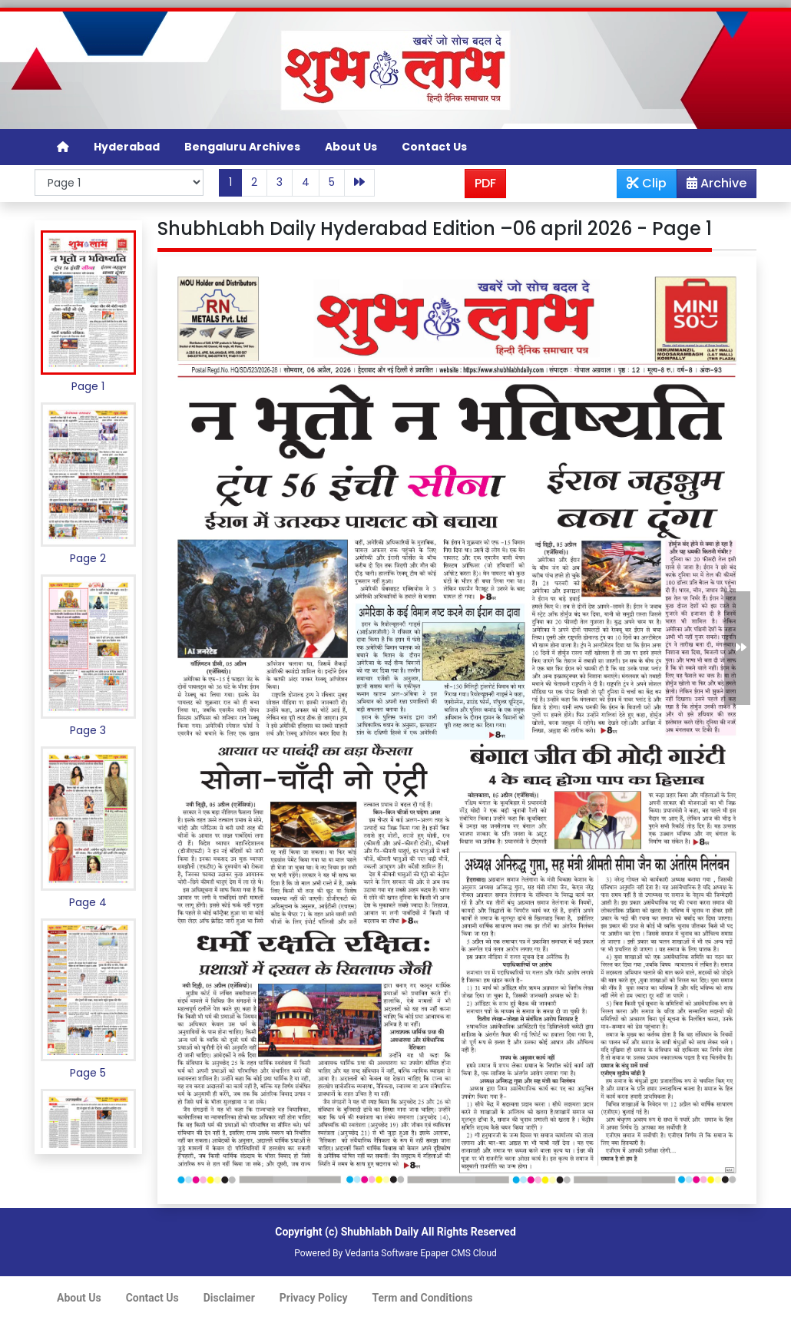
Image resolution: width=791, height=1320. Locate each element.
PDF (485, 183)
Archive (711, 185)
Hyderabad (127, 146)
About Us (351, 146)
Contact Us (434, 146)
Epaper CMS (445, 1253)
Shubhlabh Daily (380, 1232)
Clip (647, 183)
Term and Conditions (422, 1298)
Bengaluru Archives (242, 146)
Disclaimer (229, 1298)
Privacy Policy (314, 1298)
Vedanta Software (381, 1253)
